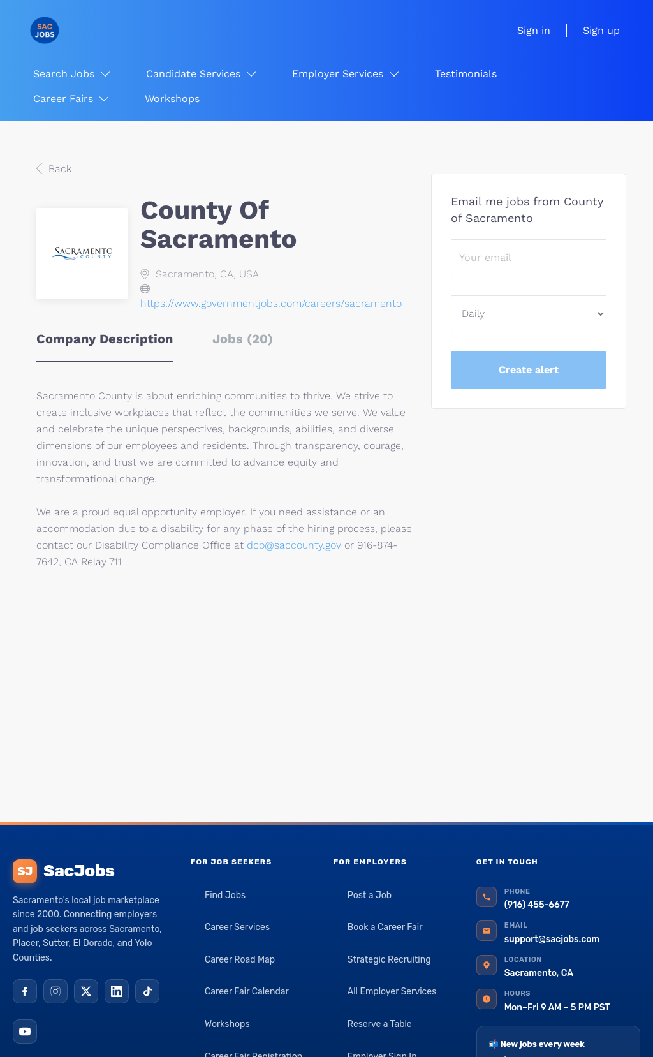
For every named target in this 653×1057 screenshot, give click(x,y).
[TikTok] (147, 991)
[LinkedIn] (117, 991)
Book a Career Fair (385, 927)
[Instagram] (55, 991)
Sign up (601, 30)
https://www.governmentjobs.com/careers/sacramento (271, 303)
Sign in (533, 30)
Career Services (237, 927)
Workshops (227, 1024)
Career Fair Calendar (247, 991)
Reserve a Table (380, 1024)
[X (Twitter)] (86, 991)
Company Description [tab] (104, 338)
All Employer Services (392, 991)
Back (58, 169)
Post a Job (370, 895)
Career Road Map (240, 959)
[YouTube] (25, 1031)
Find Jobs (225, 895)
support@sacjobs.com (551, 939)
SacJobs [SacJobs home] (63, 871)
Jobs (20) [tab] (242, 338)
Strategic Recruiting (389, 959)
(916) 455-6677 (536, 904)
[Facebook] (25, 991)
